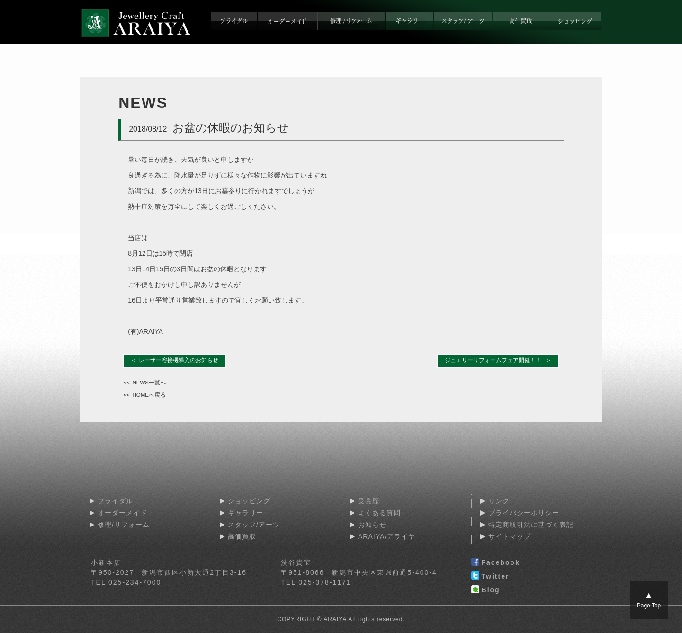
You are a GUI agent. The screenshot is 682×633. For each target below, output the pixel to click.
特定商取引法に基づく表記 (531, 524)
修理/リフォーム (124, 524)
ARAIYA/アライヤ (386, 536)
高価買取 (242, 536)
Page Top (649, 599)
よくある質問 (379, 513)
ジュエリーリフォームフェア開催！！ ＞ (498, 360)
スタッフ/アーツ (254, 524)
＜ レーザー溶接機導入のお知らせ (175, 360)
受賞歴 (368, 501)
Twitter (490, 576)
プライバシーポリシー (523, 513)
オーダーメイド (122, 513)
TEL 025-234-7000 (126, 582)
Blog (485, 590)
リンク (499, 501)
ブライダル (115, 501)
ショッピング (249, 501)
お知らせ (372, 524)
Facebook (495, 563)
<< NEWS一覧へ (144, 382)
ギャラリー (245, 513)
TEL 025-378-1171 (316, 582)
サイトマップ (509, 536)
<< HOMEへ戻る (144, 395)
